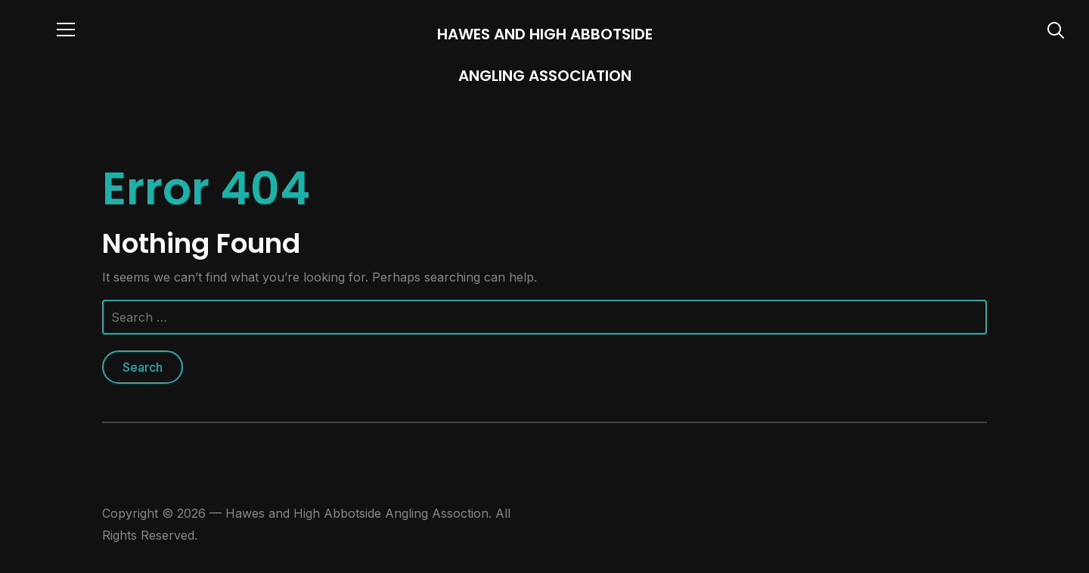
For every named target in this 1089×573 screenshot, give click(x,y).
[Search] (1056, 29)
